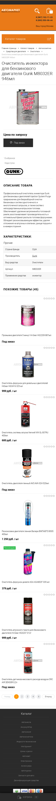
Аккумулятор (26, 727)
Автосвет (26, 756)
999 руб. (9, 391)
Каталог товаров (28, 39)
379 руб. (9, 588)
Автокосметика (26, 737)
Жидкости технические (26, 742)
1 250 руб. (10, 539)
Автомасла (26, 722)
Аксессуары (26, 766)
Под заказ (17, 142)
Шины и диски (26, 751)
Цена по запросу (15, 134)
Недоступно (8, 162)
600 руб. (9, 440)
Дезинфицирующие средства (26, 780)
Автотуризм (26, 771)
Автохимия (26, 732)
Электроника (26, 761)
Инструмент (26, 746)
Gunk (34, 256)
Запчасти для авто (26, 775)
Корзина (28, 797)
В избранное (8, 158)
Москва (49, 26)
